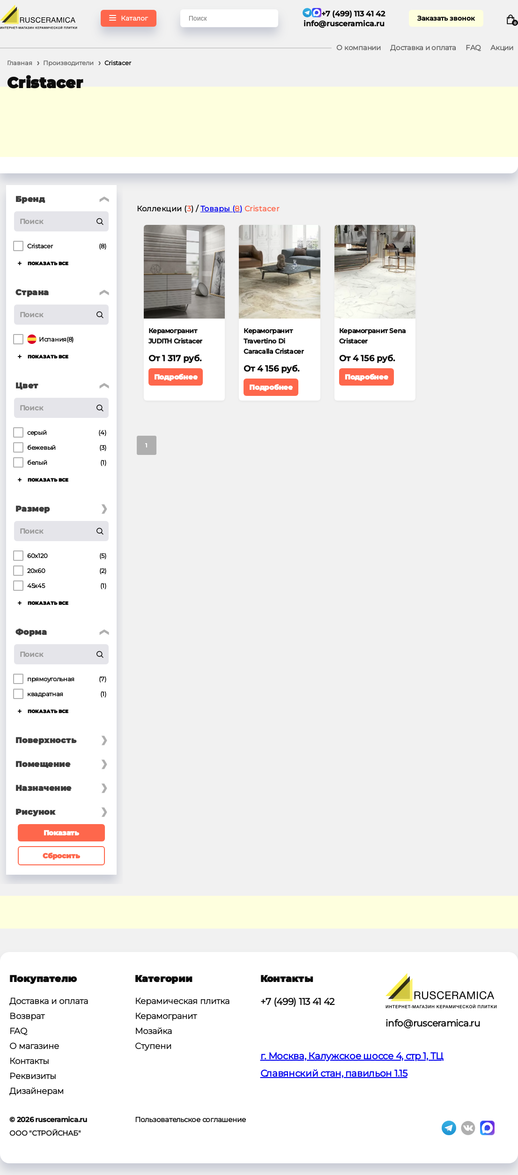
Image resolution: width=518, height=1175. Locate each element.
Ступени (153, 1046)
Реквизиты (32, 1076)
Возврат (26, 1016)
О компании (358, 47)
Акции (501, 47)
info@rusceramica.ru (344, 23)
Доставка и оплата (423, 47)
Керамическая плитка (182, 1001)
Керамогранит (166, 1016)
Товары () (221, 208)
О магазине (34, 1046)
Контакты (29, 1061)
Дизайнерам (36, 1091)
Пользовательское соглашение (190, 1119)
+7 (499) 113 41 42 (297, 1001)
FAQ (473, 47)
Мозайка (153, 1031)
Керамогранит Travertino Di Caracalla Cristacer (273, 341)
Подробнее (176, 376)
